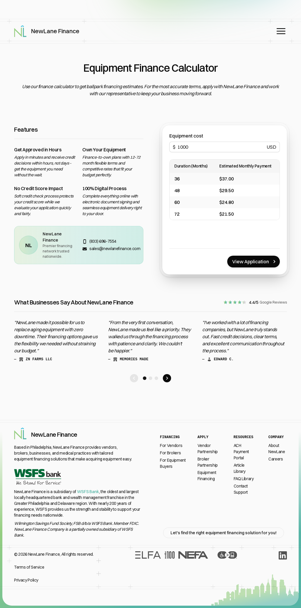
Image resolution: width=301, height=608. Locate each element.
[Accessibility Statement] (227, 567)
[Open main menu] (281, 31)
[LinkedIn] (283, 555)
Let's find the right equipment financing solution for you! (223, 532)
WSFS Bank (88, 491)
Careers (275, 459)
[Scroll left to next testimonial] (134, 378)
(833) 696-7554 (102, 241)
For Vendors (171, 445)
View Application (254, 261)
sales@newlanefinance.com (115, 248)
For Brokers (170, 452)
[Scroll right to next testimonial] (167, 378)
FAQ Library (244, 478)
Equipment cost (186, 136)
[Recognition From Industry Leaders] (172, 567)
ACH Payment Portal (241, 451)
